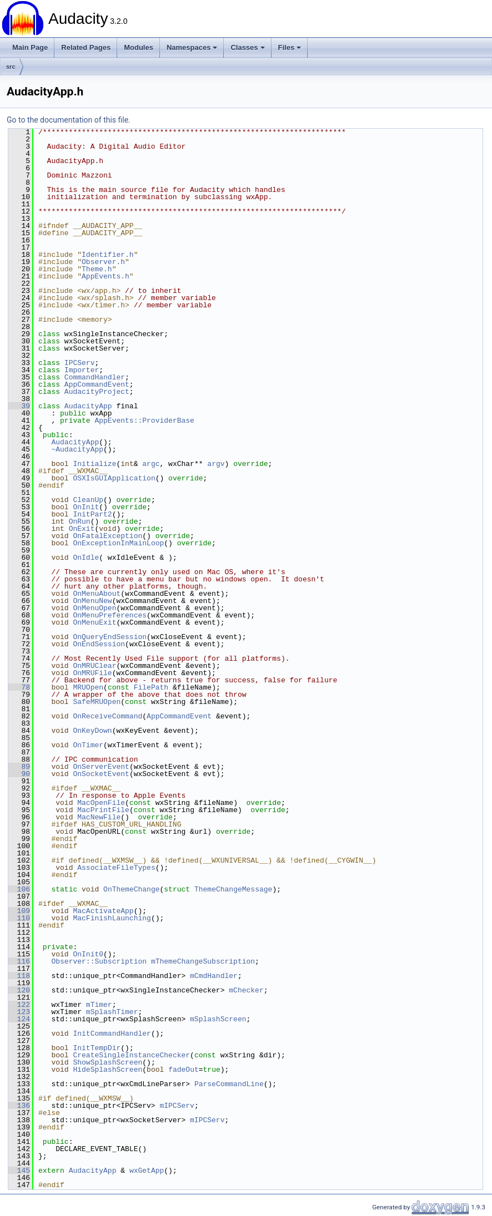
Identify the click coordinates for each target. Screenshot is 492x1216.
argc (150, 464)
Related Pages (86, 47)
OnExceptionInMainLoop (118, 543)
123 (19, 1012)
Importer (81, 370)
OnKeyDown (92, 731)
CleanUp (88, 500)
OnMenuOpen (94, 608)
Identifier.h (108, 255)
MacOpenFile (101, 803)
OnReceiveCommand (107, 716)
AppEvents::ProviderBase (144, 420)
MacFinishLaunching (111, 918)
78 (19, 687)
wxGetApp (146, 1171)
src (11, 66)
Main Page (30, 47)
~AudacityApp (77, 449)
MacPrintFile (103, 810)
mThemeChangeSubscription (203, 961)
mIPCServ (176, 1106)
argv (215, 464)
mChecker (246, 990)
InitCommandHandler (111, 1033)
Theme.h (97, 269)
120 (19, 990)
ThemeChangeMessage (233, 889)
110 (19, 918)
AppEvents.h (105, 276)
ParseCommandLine (229, 1084)
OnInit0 (88, 954)
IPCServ (79, 363)
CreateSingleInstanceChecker (131, 1055)
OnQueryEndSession (110, 637)
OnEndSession (99, 644)
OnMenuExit (94, 622)
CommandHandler (94, 377)
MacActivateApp (103, 911)
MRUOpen (88, 687)
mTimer (99, 1005)
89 (19, 767)
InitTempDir (97, 1048)
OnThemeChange (131, 889)
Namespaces (192, 47)
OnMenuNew (92, 601)
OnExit (82, 529)
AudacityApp (88, 406)
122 (19, 1005)
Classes (247, 47)
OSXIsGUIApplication (114, 478)
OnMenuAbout (97, 594)
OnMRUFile (92, 673)
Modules (138, 47)
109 (19, 911)
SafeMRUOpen (97, 702)
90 (19, 774)
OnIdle (86, 558)
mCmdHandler (214, 976)
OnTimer (88, 745)
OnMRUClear (94, 666)
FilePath (151, 687)
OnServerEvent (101, 767)
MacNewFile (99, 817)
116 (19, 961)
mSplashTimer (112, 1012)
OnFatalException (107, 536)
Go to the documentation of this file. (68, 119)
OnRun (80, 521)
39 (19, 406)
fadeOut (183, 1070)
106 (19, 889)
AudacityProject (96, 392)
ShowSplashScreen (107, 1062)
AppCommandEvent (96, 384)
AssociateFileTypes (116, 868)
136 (19, 1106)
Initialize (94, 464)
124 (19, 1019)
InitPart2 (92, 514)
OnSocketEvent (101, 774)
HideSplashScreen (107, 1070)
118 (19, 976)
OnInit (86, 507)
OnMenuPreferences (110, 615)
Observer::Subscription (99, 961)
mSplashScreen (218, 1019)
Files (290, 47)
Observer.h (103, 262)
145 (19, 1171)
